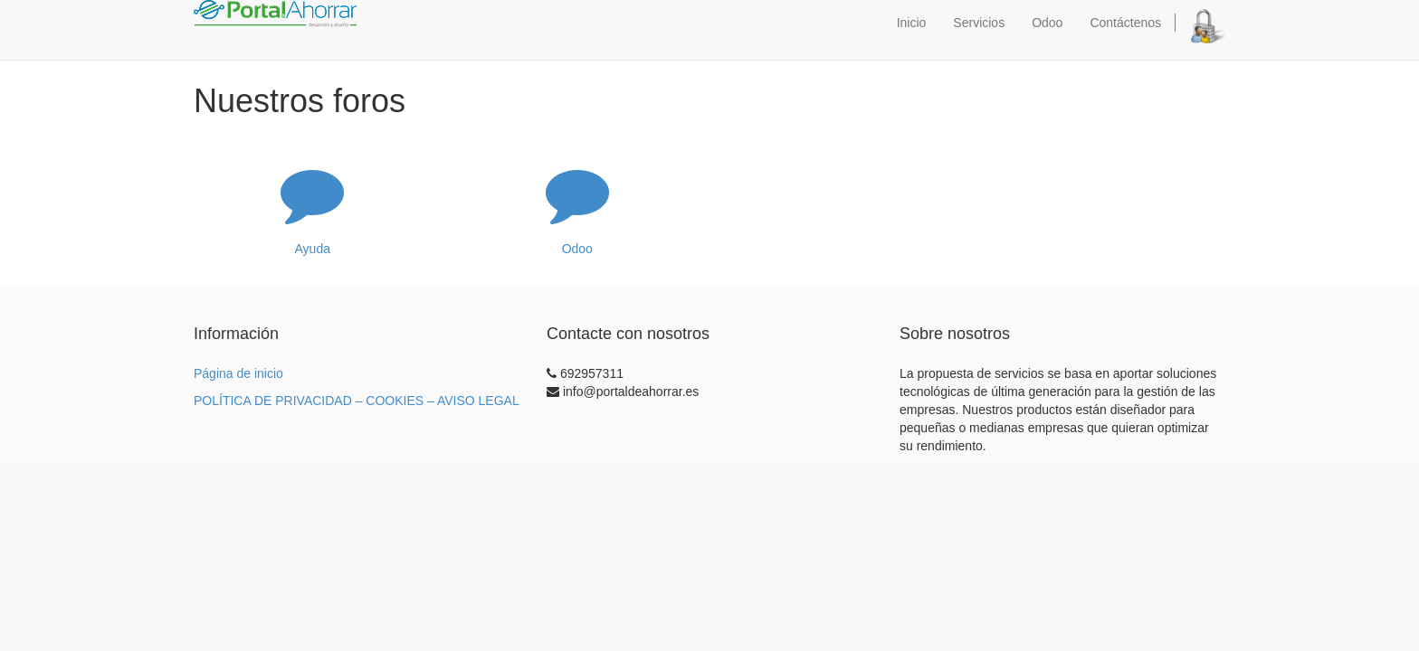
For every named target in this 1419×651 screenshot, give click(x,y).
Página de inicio (238, 373)
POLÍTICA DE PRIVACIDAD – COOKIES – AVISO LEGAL (356, 400)
